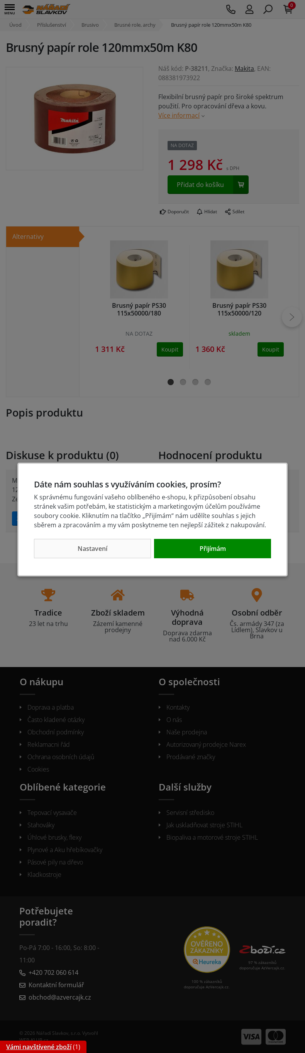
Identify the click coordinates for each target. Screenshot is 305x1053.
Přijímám (213, 548)
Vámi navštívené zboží (38, 1047)
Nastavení (92, 548)
